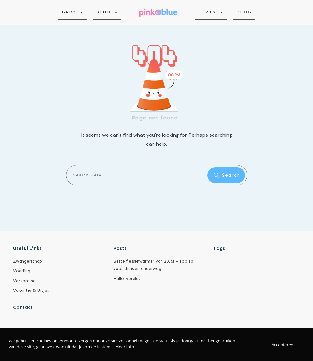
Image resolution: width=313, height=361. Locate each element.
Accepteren (282, 345)
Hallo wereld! (126, 278)
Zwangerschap (27, 261)
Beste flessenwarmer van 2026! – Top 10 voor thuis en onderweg (153, 265)
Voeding (21, 270)
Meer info (124, 346)
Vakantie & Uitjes (31, 290)
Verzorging (24, 280)
